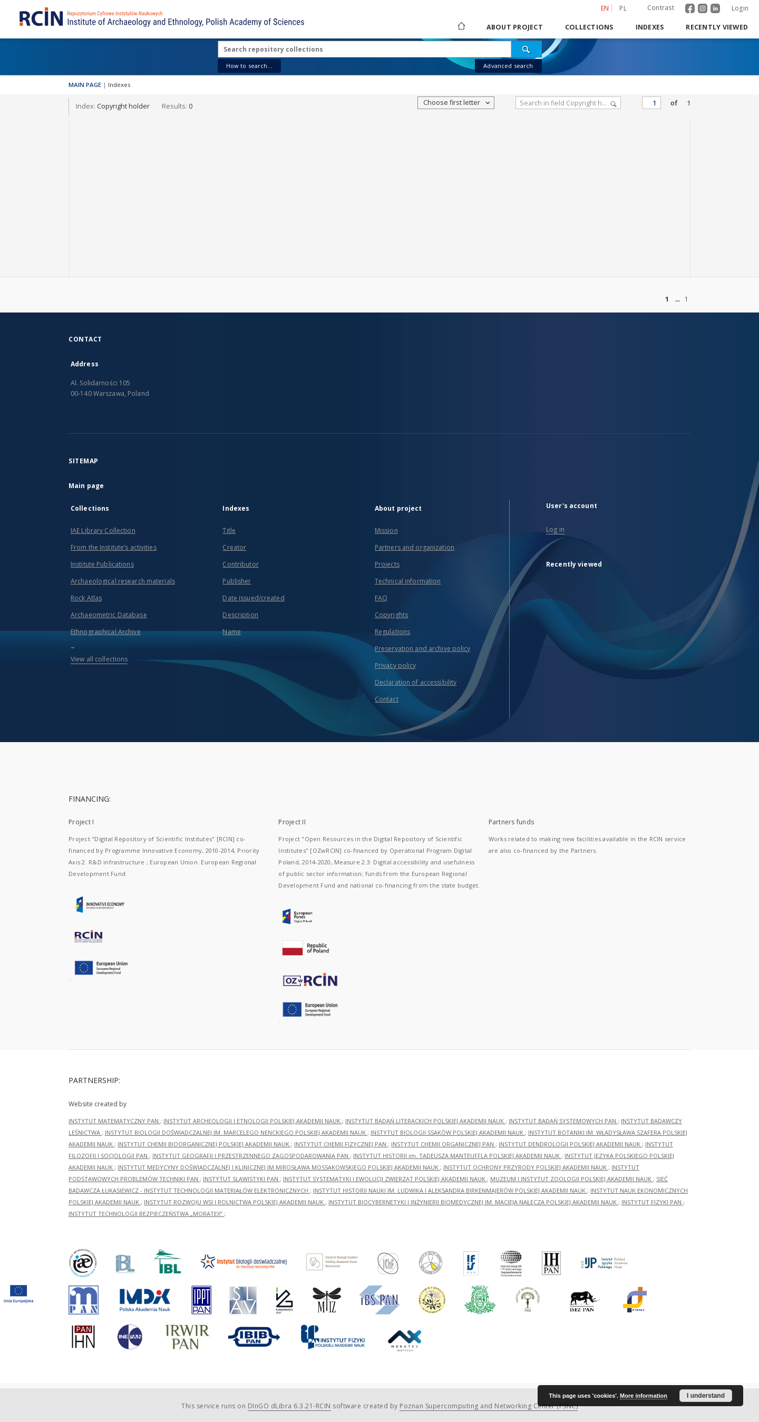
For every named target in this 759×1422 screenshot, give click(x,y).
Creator (234, 547)
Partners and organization (414, 547)
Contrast (660, 7)
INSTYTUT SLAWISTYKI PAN (241, 1179)
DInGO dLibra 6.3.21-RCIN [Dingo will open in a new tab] (289, 1405)
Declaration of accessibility (415, 682)
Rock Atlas (86, 597)
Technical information (408, 581)
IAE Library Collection (103, 530)
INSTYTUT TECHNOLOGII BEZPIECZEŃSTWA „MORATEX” (146, 1214)
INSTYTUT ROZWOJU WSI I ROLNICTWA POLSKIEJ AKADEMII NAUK (234, 1202)
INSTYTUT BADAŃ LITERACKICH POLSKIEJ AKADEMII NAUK (425, 1121)
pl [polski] (623, 8)
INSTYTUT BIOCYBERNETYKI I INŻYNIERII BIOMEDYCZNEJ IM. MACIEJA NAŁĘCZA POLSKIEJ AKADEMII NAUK (473, 1202)
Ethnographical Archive (106, 631)
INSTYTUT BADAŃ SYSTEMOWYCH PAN (563, 1121)
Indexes (650, 27)
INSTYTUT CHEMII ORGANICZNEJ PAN (443, 1144)
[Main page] (460, 27)
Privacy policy (395, 665)
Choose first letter (457, 103)
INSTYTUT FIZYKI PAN (652, 1202)
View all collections (99, 659)
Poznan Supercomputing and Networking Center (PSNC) (489, 1405)
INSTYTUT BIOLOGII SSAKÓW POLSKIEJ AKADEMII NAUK (448, 1132)
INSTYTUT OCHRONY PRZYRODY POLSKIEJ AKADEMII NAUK (525, 1167)
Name (231, 631)
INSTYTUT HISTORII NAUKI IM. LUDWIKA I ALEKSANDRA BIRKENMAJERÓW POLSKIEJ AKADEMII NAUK (450, 1190)
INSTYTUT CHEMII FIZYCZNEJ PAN (341, 1144)
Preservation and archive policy (423, 648)
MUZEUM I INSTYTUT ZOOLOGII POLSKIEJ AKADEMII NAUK (571, 1179)
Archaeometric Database (109, 614)
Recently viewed (717, 27)
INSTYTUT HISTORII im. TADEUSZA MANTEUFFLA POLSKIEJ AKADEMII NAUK (457, 1156)
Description (240, 614)
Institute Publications (102, 564)
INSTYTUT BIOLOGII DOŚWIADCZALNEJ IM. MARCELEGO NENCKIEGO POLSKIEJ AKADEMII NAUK (236, 1132)
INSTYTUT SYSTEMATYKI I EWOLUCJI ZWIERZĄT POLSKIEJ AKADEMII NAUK (385, 1179)
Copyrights (391, 614)
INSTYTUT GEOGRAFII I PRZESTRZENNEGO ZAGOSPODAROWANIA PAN (251, 1156)
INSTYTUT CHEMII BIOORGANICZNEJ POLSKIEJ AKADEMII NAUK (204, 1144)
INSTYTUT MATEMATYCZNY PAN (114, 1121)
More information (643, 1395)
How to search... (249, 66)
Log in (555, 529)
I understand (706, 1395)
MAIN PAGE (85, 85)
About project (514, 27)
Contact (386, 699)
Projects (387, 564)
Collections (589, 27)
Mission (386, 530)
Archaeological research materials (123, 581)
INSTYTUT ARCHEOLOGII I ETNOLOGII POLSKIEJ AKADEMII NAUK (252, 1121)
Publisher (236, 581)
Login (740, 8)
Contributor (240, 564)
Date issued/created (253, 597)
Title (229, 530)
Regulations (392, 631)
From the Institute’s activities (114, 547)
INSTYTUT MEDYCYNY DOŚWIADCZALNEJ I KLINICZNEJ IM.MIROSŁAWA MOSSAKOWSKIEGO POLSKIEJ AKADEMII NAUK (279, 1167)
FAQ (381, 597)
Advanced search (508, 66)
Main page (86, 485)
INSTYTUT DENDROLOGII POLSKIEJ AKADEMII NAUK (570, 1144)
